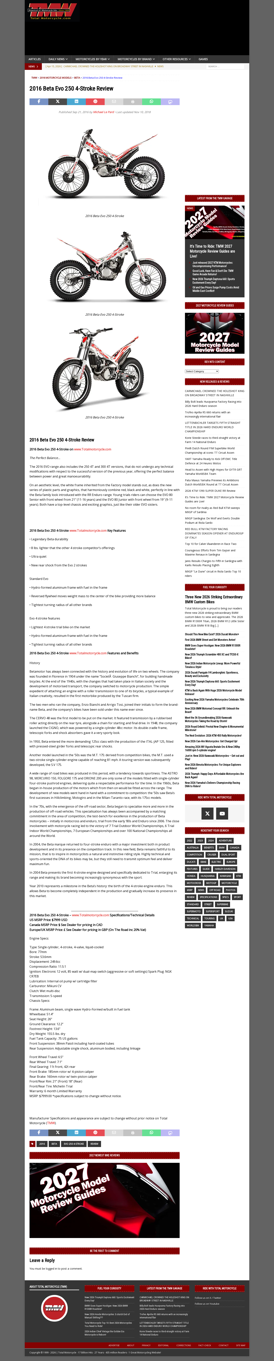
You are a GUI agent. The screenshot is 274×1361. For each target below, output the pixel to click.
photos (230, 890)
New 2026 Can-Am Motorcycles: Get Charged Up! (211, 741)
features (192, 869)
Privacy (146, 1345)
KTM (238, 876)
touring (209, 918)
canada (234, 847)
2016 (42, 1143)
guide (206, 869)
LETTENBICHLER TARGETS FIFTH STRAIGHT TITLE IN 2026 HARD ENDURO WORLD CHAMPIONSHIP (213, 427)
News (201, 890)
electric (216, 862)
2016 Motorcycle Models (56, 77)
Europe (231, 862)
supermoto (194, 911)
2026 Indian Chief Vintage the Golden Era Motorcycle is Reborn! (104, 1333)
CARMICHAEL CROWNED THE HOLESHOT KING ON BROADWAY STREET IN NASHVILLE (164, 1299)
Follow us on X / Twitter (208, 1298)
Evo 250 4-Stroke (74, 1143)
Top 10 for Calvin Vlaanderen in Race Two (211, 544)
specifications (208, 897)
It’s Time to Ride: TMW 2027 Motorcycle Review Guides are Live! (212, 251)
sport (237, 897)
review (94, 1143)
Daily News (57, 59)
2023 (200, 840)
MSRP (190, 890)
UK (221, 918)
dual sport (228, 854)
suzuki (229, 911)
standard (193, 904)
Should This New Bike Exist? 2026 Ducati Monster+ (212, 634)
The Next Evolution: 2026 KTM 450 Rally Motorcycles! (213, 735)
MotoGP (211, 883)
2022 (189, 840)
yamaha (209, 925)
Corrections (183, 1345)
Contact (224, 1345)
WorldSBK (193, 925)
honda (191, 876)
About (130, 1345)
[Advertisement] (166, 28)
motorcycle (229, 883)
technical (193, 918)
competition (194, 854)
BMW (222, 847)
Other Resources (175, 59)
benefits (209, 847)
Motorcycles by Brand (135, 59)
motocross (194, 883)
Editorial (163, 1345)
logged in (51, 1268)
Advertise (114, 1345)
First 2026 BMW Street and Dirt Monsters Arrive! (210, 639)
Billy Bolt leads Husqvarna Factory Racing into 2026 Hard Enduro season (162, 1307)
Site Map (240, 1345)
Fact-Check (204, 1345)
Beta (77, 77)
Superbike (222, 904)
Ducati (191, 862)
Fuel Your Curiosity (215, 587)
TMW (34, 77)
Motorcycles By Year (91, 59)
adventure (225, 840)
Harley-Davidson (225, 869)
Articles (35, 59)
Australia (193, 847)
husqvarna (208, 876)
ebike (203, 862)
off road (215, 890)
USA (230, 918)
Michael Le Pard (103, 112)
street (208, 904)
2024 (210, 840)
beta (54, 1143)
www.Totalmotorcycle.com (92, 449)
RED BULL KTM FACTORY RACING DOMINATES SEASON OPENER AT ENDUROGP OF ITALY (214, 533)
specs (225, 897)
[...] (216, 625)
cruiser (211, 854)
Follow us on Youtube (207, 1303)
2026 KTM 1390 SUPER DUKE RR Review (210, 491)
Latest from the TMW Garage (215, 198)
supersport (213, 911)
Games (203, 59)
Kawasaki (225, 876)
